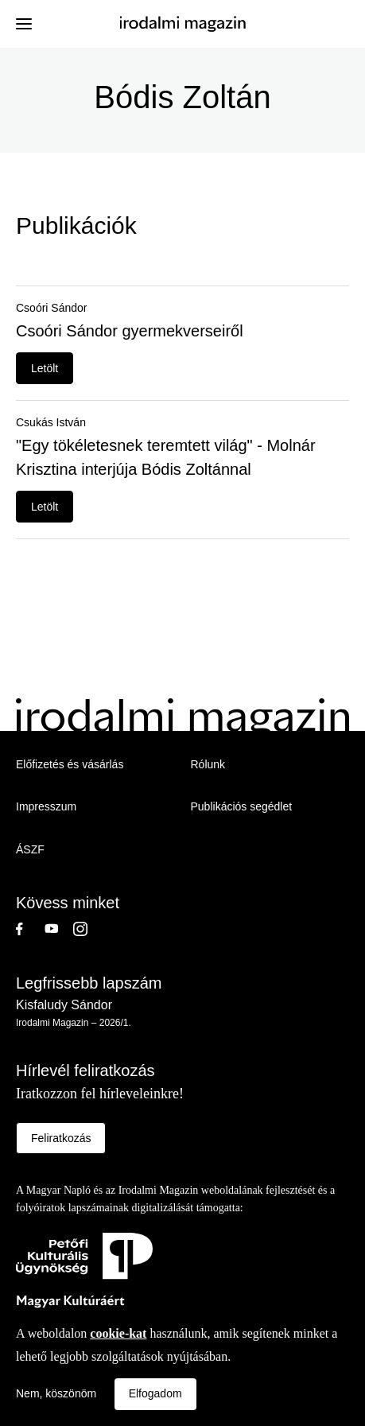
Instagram (87, 929)
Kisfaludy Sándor (64, 1005)
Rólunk (208, 764)
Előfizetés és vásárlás (69, 764)
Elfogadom (155, 1393)
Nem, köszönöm (56, 1393)
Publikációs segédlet (242, 806)
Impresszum (46, 806)
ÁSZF (30, 849)
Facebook (30, 929)
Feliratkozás (61, 1138)
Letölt (44, 368)
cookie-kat (118, 1333)
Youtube (59, 929)
